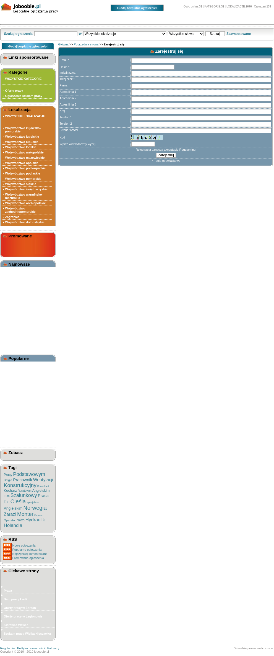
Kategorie (21, 19)
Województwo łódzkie (20, 147)
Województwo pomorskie (23, 178)
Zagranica (12, 217)
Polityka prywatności (31, 648)
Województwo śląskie (20, 184)
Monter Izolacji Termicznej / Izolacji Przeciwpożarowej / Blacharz (25, 418)
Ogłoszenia (110, 19)
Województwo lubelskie (22, 136)
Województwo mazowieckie (25, 157)
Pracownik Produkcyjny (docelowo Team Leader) (23, 402)
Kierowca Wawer (16, 625)
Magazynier (13, 336)
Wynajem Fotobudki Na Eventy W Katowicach (22, 281)
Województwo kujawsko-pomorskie (23, 129)
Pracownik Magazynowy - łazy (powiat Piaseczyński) (27, 343)
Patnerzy (53, 648)
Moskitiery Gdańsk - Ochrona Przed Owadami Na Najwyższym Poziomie (26, 291)
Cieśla (18, 501)
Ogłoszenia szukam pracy (24, 96)
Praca (43, 495)
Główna (63, 44)
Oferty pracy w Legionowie (23, 616)
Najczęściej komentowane (30, 553)
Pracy (8, 475)
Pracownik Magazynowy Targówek (22, 310)
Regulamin (7, 648)
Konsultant (43, 486)
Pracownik (22, 479)
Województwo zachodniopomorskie (20, 210)
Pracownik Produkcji (20, 330)
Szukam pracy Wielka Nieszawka (27, 633)
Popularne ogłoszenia (27, 549)
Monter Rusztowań (18, 396)
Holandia (13, 525)
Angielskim (41, 490)
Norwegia (34, 508)
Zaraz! (10, 514)
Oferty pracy (14, 90)
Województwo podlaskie (22, 173)
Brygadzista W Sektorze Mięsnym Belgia (22, 380)
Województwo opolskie (21, 163)
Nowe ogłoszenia (24, 545)
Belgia (8, 480)
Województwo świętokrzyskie (26, 189)
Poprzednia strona (86, 44)
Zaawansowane (238, 34)
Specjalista (33, 502)
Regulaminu (187, 149)
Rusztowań (24, 490)
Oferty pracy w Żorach (20, 607)
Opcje (150, 19)
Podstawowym (29, 474)
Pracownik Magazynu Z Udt (25, 325)
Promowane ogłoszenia (28, 558)
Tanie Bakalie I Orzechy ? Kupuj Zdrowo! (23, 272)
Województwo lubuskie (21, 142)
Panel (185, 19)
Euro (7, 496)
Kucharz (10, 490)
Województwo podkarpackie (25, 168)
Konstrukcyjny (20, 485)
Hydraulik (35, 519)
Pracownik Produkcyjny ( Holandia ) (23, 389)
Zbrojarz (38, 515)
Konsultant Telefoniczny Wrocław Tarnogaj (22, 318)
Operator (10, 520)
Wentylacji (43, 479)
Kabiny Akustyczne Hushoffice (19, 301)
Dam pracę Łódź (15, 599)
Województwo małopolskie (24, 152)
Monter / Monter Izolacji (22, 365)
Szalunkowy (24, 495)
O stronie (223, 19)
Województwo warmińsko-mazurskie (24, 196)
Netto (21, 520)
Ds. (7, 502)
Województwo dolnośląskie (25, 222)
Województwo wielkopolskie (25, 203)
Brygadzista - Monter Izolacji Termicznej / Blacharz (25, 371)
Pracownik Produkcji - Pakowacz (21, 437)
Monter (25, 514)
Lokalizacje (65, 19)
